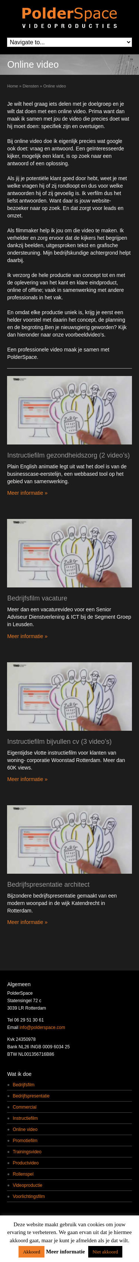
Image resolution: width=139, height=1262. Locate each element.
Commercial (24, 1107)
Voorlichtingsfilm (29, 1196)
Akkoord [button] (31, 1252)
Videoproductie (27, 1185)
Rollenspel (23, 1174)
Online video (25, 1129)
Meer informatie (65, 1252)
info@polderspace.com (42, 1027)
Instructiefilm (25, 1118)
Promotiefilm (25, 1140)
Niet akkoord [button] (105, 1252)
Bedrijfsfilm (23, 1084)
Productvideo (26, 1163)
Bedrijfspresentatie (31, 1096)
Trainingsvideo (27, 1151)
